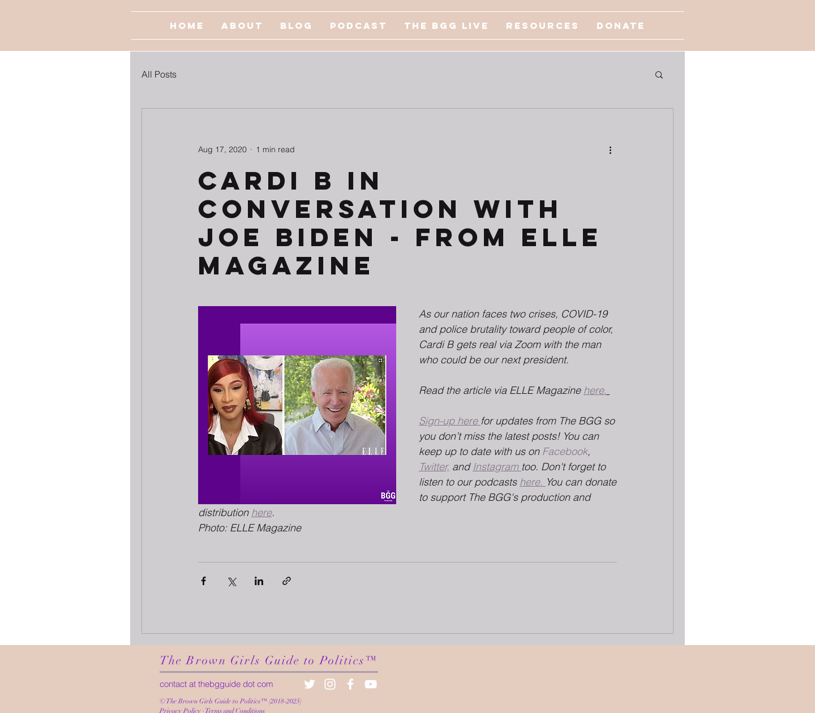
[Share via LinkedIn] (259, 580)
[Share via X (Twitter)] (231, 580)
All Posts (159, 74)
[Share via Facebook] (203, 580)
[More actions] (610, 149)
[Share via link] (286, 580)
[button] (659, 74)
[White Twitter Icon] (309, 684)
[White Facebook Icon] (350, 684)
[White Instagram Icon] (330, 684)
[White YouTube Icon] (370, 684)
